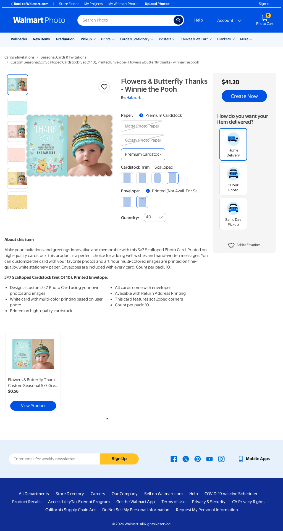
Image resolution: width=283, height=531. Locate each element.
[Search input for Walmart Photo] (125, 20)
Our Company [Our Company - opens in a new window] (125, 493)
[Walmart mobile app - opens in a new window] (253, 458)
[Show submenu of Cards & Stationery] (152, 38)
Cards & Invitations (19, 57)
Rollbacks (19, 39)
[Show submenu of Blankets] (233, 38)
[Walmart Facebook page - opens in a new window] (174, 458)
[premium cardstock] (143, 154)
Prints (106, 39)
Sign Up (119, 458)
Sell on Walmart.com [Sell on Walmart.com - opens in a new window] (163, 493)
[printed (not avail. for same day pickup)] (142, 202)
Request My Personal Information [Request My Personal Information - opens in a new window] (207, 509)
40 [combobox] (148, 216)
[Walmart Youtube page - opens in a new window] (209, 458)
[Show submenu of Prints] (113, 38)
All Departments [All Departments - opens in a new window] (34, 493)
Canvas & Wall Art (194, 39)
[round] (142, 178)
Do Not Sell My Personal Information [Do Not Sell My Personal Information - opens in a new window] (135, 509)
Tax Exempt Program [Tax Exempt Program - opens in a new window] (90, 501)
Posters (165, 39)
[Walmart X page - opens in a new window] (185, 458)
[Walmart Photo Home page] (39, 20)
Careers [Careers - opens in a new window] (98, 493)
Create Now (244, 96)
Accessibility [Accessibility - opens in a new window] (59, 501)
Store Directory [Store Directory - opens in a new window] (70, 493)
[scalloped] (173, 178)
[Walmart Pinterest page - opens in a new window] (197, 458)
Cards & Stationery (135, 39)
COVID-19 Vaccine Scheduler (231, 493)
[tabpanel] (38, 373)
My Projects (93, 4)
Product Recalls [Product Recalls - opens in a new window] (26, 501)
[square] (127, 178)
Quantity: (130, 217)
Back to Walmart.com (29, 4)
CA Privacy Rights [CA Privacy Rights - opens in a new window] (248, 501)
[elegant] (157, 178)
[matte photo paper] (142, 126)
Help (198, 20)
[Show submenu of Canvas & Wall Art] (210, 38)
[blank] (127, 202)
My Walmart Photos (123, 4)
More (244, 39)
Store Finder (69, 4)
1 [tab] (106, 417)
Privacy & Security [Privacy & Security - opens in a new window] (209, 501)
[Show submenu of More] (251, 38)
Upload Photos (157, 4)
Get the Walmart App (135, 501)
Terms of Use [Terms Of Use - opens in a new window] (173, 501)
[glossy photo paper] (143, 140)
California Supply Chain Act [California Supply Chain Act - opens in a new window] (70, 509)
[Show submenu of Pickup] (94, 38)
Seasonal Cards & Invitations (63, 57)
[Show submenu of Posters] (173, 38)
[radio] (17, 84)
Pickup (86, 39)
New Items (41, 39)
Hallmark (134, 97)
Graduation (65, 39)
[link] (33, 373)
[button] (244, 245)
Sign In (264, 4)
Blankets (224, 39)
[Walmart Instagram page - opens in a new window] (221, 458)
